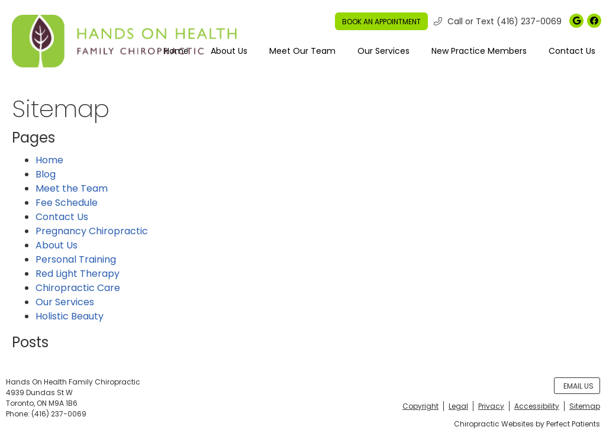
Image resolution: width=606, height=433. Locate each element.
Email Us (578, 386)
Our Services (383, 51)
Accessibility (536, 406)
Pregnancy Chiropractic (92, 231)
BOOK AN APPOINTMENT (381, 22)
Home (176, 51)
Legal (458, 406)
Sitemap (584, 406)
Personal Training (76, 259)
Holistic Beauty (70, 316)
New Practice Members (479, 51)
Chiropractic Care (78, 288)
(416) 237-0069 (529, 21)
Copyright (420, 406)
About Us (229, 51)
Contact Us (572, 51)
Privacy (491, 406)
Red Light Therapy (78, 273)
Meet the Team (72, 188)
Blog (46, 174)
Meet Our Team (302, 51)
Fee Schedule (67, 202)
